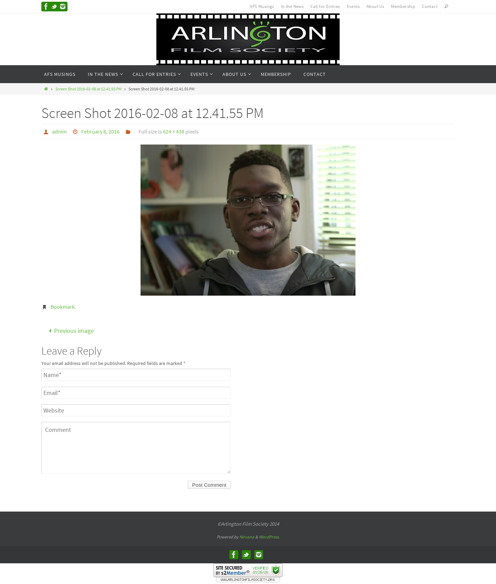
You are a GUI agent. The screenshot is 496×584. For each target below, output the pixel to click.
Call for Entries (325, 6)
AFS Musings (262, 6)
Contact (429, 6)
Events (353, 6)
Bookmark (63, 306)
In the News (292, 6)
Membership (403, 6)
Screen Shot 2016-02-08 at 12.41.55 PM (88, 88)
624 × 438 (173, 131)
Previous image (69, 331)
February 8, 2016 (100, 131)
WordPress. (269, 537)
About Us (375, 6)
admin (59, 131)
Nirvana (246, 537)
